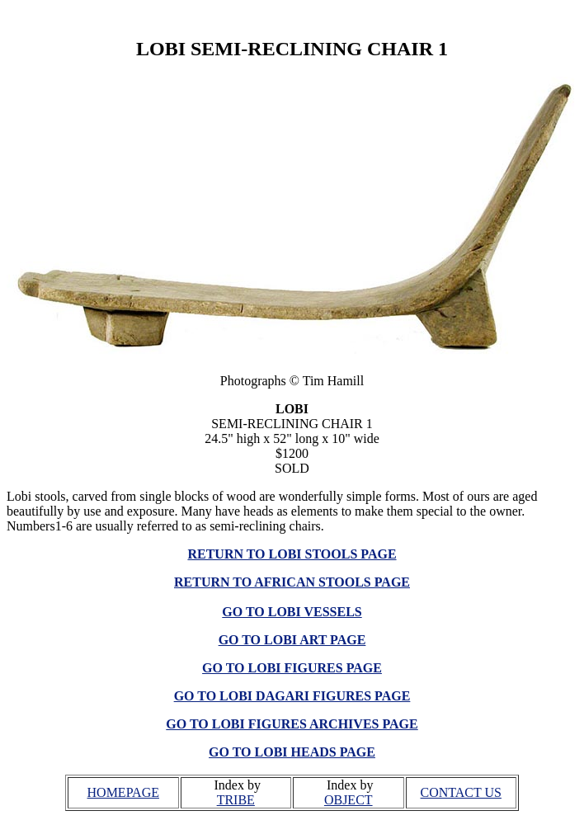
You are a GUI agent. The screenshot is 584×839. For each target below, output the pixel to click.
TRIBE (236, 800)
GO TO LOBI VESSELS (291, 612)
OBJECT (348, 800)
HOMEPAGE (123, 792)
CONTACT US (461, 792)
